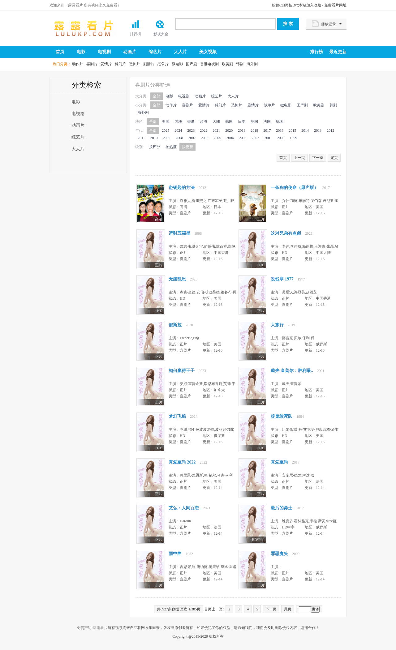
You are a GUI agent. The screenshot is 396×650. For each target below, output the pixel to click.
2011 (141, 138)
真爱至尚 (279, 462)
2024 (178, 130)
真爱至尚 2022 (182, 462)
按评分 (154, 147)
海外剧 (252, 64)
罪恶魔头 (279, 553)
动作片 (77, 64)
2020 (229, 130)
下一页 (317, 158)
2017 (267, 130)
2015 (292, 130)
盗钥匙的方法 (182, 187)
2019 (241, 130)
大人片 (180, 51)
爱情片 (106, 64)
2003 (243, 138)
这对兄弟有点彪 (286, 233)
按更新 (187, 147)
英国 (254, 121)
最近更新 (337, 51)
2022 (203, 130)
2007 (192, 138)
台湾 (203, 121)
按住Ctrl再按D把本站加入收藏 (296, 5)
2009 (166, 138)
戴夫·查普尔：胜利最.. (292, 370)
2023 (191, 130)
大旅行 (277, 325)
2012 (330, 130)
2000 (281, 138)
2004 (230, 138)
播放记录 (328, 24)
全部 (156, 96)
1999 (293, 138)
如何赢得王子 (182, 370)
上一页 (299, 158)
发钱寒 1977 (282, 279)
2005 (217, 138)
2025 (165, 130)
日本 (241, 121)
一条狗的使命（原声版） (294, 187)
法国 (267, 121)
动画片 (129, 51)
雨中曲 (175, 553)
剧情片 (148, 64)
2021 (216, 130)
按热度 (171, 147)
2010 (154, 138)
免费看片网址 (335, 5)
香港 (191, 121)
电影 (81, 51)
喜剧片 (91, 64)
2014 (305, 130)
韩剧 (239, 64)
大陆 (216, 121)
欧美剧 (227, 64)
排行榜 (135, 34)
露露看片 (84, 27)
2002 (255, 138)
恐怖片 (134, 64)
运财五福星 (179, 233)
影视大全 (160, 34)
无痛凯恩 (177, 279)
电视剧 (104, 51)
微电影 (177, 64)
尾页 (334, 158)
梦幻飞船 (177, 416)
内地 (178, 121)
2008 (179, 138)
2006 (205, 138)
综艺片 (154, 51)
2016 (279, 130)
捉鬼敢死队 (281, 416)
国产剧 (191, 64)
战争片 (163, 64)
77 (150, 204)
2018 (254, 130)
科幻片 (120, 64)
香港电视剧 (209, 64)
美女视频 (208, 51)
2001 (268, 138)
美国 (165, 121)
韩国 (229, 121)
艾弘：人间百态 (184, 508)
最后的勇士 (281, 508)
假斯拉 (175, 325)
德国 (279, 121)
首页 (60, 51)
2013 (317, 130)
